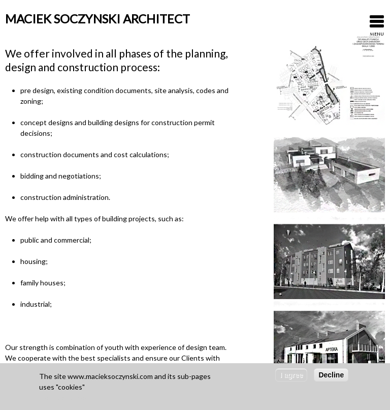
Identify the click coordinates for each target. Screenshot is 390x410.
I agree (291, 377)
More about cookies (70, 399)
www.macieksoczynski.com (110, 378)
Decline (331, 377)
